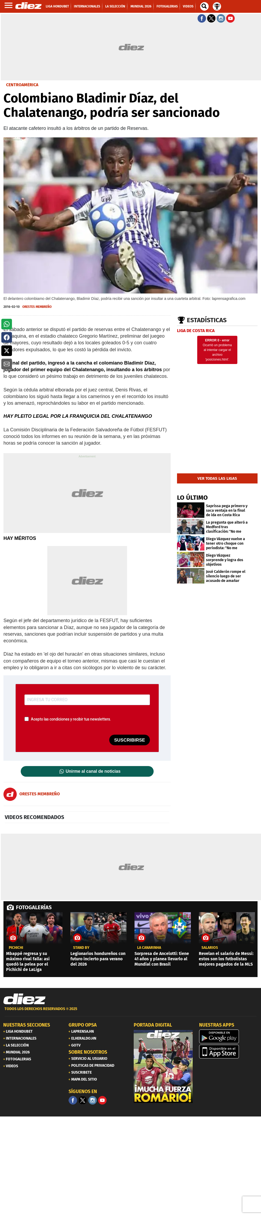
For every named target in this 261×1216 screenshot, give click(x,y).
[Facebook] (73, 1100)
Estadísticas (207, 320)
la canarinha (149, 948)
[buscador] (204, 6)
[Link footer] (24, 999)
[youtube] (102, 1100)
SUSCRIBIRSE (129, 740)
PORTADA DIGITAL (153, 1025)
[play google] (228, 1036)
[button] (6, 324)
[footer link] (130, 1011)
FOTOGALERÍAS (34, 907)
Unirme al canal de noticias (93, 771)
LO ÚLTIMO (192, 497)
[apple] (228, 1051)
